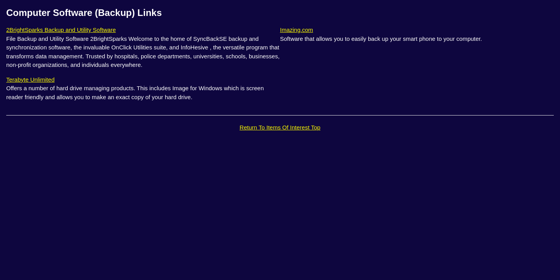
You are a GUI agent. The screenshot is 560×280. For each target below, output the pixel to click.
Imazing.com (296, 29)
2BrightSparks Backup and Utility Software (61, 29)
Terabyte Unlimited (30, 79)
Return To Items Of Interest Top (280, 127)
